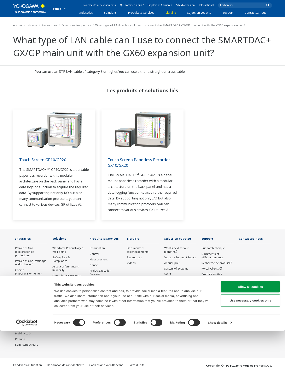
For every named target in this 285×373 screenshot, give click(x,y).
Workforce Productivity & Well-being (67, 250)
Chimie (19, 279)
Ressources (49, 25)
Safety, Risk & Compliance (61, 259)
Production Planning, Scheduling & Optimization (65, 306)
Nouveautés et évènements (99, 5)
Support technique (213, 248)
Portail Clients (210, 269)
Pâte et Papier (24, 307)
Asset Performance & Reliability (65, 268)
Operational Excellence (66, 276)
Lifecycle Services (101, 280)
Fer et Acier (22, 313)
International (206, 5)
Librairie (170, 13)
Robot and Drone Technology (175, 293)
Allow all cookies (250, 329)
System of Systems (176, 269)
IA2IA (167, 274)
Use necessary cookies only (250, 342)
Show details (217, 365)
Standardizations (175, 309)
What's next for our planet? (176, 250)
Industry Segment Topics (180, 257)
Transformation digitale (179, 280)
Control (94, 254)
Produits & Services (141, 13)
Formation (96, 297)
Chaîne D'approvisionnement (28, 272)
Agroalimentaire (25, 302)
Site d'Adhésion (185, 5)
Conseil (94, 265)
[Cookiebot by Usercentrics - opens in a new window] (27, 365)
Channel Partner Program (212, 281)
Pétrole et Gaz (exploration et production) (24, 251)
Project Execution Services (100, 272)
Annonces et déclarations (106, 291)
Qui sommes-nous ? (132, 5)
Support (228, 13)
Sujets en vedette (199, 13)
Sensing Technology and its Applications (180, 302)
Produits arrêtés (100, 302)
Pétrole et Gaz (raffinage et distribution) (30, 262)
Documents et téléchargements (138, 250)
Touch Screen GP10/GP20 (43, 159)
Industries (86, 13)
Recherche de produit (215, 263)
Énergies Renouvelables (30, 291)
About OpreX (172, 263)
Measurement (98, 259)
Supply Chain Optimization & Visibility (67, 296)
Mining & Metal (24, 296)
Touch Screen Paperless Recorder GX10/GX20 (140, 162)
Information (97, 248)
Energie (20, 285)
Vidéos (131, 263)
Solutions (110, 13)
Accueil (17, 25)
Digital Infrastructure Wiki (180, 315)
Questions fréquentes (76, 25)
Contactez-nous (255, 13)
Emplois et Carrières (160, 5)
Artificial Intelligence (177, 285)
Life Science (97, 285)
